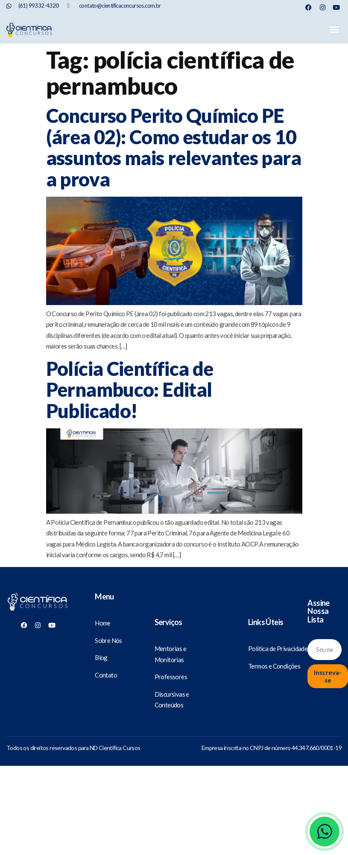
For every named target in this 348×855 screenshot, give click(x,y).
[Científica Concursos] (37, 602)
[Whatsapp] (324, 831)
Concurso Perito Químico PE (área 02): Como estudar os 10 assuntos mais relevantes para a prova (173, 147)
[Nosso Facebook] (308, 7)
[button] (334, 29)
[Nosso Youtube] (336, 7)
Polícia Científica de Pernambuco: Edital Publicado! (129, 389)
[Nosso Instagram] (322, 7)
